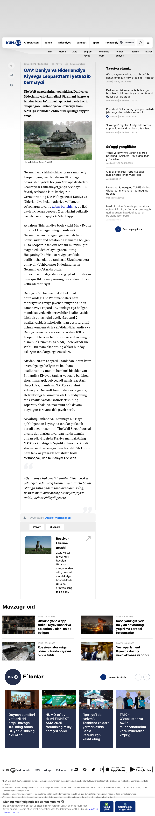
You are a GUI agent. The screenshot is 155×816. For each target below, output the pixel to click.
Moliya (62, 51)
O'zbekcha (127, 42)
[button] (138, 677)
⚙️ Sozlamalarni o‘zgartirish (125, 807)
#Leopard (55, 526)
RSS (37, 770)
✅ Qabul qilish (106, 807)
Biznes (149, 51)
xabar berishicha (64, 206)
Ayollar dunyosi (120, 53)
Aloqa (47, 770)
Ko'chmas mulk (104, 53)
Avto (74, 51)
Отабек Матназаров (58, 517)
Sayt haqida (22, 770)
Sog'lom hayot (88, 53)
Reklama (61, 770)
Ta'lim (49, 51)
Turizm (135, 51)
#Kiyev (37, 526)
